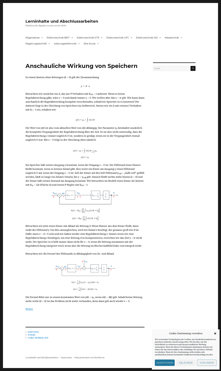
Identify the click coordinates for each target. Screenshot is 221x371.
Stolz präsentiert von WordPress (89, 357)
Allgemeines (33, 37)
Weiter (29, 309)
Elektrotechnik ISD (147, 37)
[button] (215, 333)
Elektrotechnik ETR (88, 37)
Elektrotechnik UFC (117, 37)
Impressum (33, 332)
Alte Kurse (89, 43)
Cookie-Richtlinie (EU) (38, 338)
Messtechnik (172, 37)
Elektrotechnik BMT (58, 37)
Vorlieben (207, 362)
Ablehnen (186, 362)
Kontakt (31, 335)
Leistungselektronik (65, 43)
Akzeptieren (164, 362)
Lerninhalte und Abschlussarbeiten (62, 21)
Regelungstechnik (36, 43)
